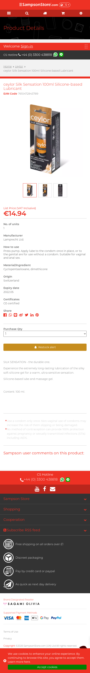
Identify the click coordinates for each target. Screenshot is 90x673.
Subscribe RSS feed (21, 530)
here (27, 662)
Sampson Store (16, 499)
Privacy (7, 638)
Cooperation (14, 520)
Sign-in (27, 46)
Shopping (11, 509)
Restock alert (45, 347)
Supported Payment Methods (20, 613)
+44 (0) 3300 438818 (35, 55)
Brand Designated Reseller (18, 600)
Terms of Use (10, 631)
